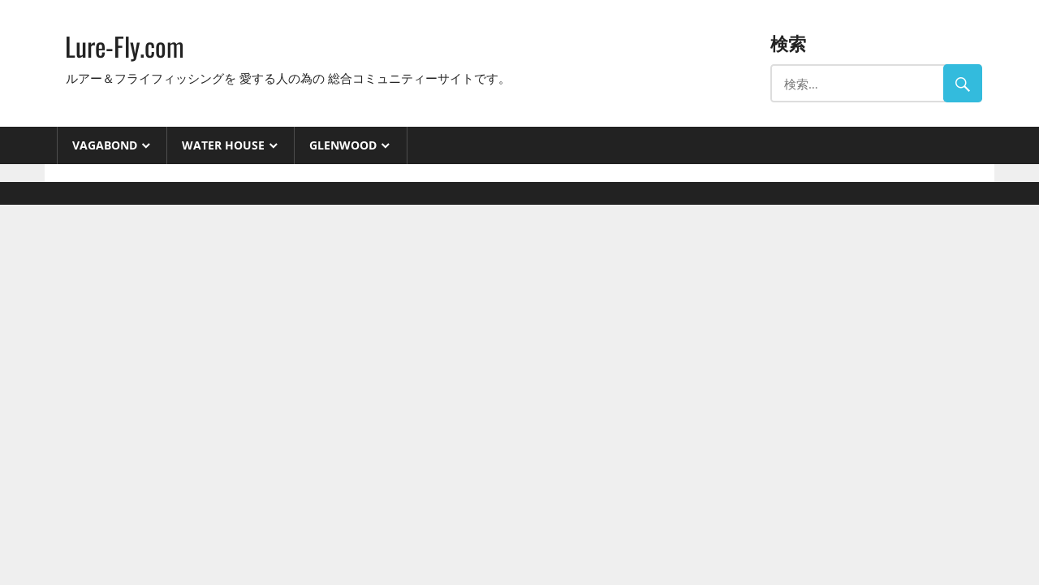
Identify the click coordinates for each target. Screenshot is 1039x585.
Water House (223, 145)
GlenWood (343, 145)
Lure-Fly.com (124, 46)
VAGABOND (104, 145)
